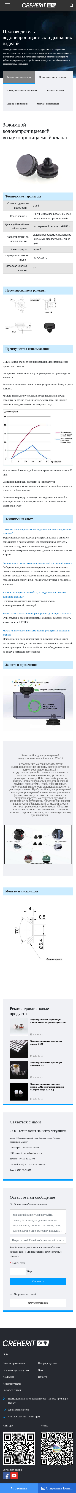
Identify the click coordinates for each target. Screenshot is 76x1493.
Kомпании (8, 1377)
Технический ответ (54, 90)
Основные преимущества (16, 1370)
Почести (42, 1377)
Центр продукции (47, 1363)
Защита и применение (17, 103)
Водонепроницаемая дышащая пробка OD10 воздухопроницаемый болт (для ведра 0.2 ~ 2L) (47, 1087)
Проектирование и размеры (52, 77)
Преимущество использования (22, 90)
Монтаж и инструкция (48, 103)
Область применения (14, 1363)
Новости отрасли (12, 1383)
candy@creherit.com (32, 1153)
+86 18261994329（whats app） (24, 1416)
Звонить (19, 1488)
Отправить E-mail (56, 1488)
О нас (41, 1370)
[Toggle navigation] (7, 5)
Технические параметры (19, 77)
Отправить (38, 1281)
